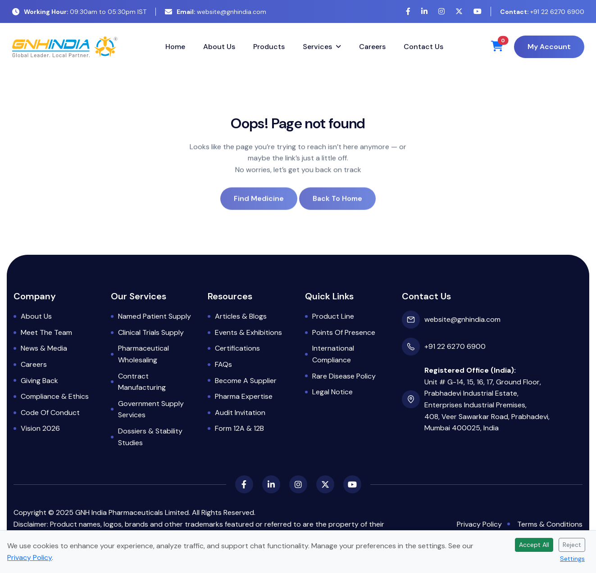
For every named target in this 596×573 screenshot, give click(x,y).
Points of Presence (343, 332)
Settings (572, 559)
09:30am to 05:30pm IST (79, 12)
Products (269, 46)
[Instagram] (441, 11)
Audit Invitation (240, 412)
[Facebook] (408, 11)
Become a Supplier (246, 380)
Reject (572, 545)
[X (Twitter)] (459, 11)
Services (317, 46)
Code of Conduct (50, 412)
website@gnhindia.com (215, 12)
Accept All (534, 545)
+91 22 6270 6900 (542, 12)
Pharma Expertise (244, 396)
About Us (219, 46)
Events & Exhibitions (248, 332)
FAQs (223, 364)
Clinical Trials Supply (151, 332)
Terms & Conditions (549, 524)
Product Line (333, 316)
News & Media (44, 348)
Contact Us (423, 46)
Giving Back (39, 380)
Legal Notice (332, 392)
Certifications (237, 348)
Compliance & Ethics (55, 396)
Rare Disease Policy (344, 376)
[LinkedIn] (424, 11)
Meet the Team (46, 332)
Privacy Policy (479, 524)
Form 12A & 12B (239, 428)
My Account (549, 46)
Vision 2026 (40, 428)
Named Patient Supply (154, 316)
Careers (372, 46)
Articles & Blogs (241, 316)
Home (175, 46)
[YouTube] (477, 11)
